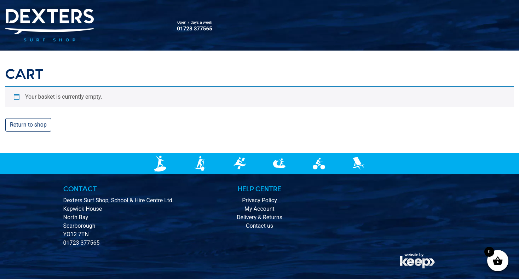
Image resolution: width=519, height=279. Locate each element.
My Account (259, 208)
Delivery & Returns (259, 217)
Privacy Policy (259, 200)
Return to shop (28, 124)
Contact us (259, 225)
